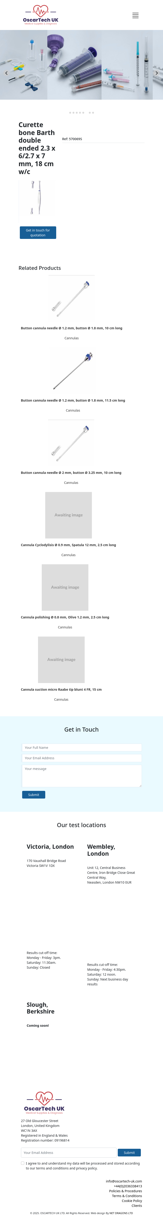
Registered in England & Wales (44, 1135)
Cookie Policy (132, 1200)
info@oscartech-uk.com (124, 1181)
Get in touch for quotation (38, 232)
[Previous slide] (6, 73)
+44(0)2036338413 (128, 1186)
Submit (33, 794)
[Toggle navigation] (135, 15)
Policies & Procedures (125, 1191)
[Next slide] (156, 73)
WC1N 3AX (29, 1130)
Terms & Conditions (127, 1196)
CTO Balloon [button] (28, 64)
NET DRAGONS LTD (121, 1213)
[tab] (70, 113)
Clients (137, 1205)
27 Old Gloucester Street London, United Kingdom (40, 1123)
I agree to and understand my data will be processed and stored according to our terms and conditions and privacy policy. (83, 1165)
